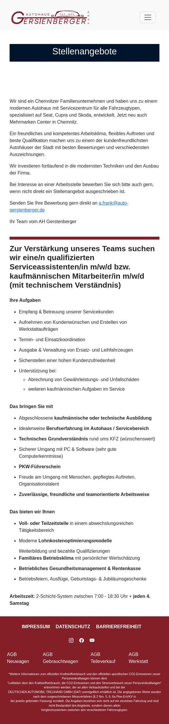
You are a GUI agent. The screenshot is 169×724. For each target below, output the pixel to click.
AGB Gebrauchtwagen (60, 658)
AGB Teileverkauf (103, 658)
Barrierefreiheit (118, 626)
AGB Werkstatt (138, 658)
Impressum (36, 626)
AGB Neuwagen (18, 658)
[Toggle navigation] (148, 17)
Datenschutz (73, 626)
